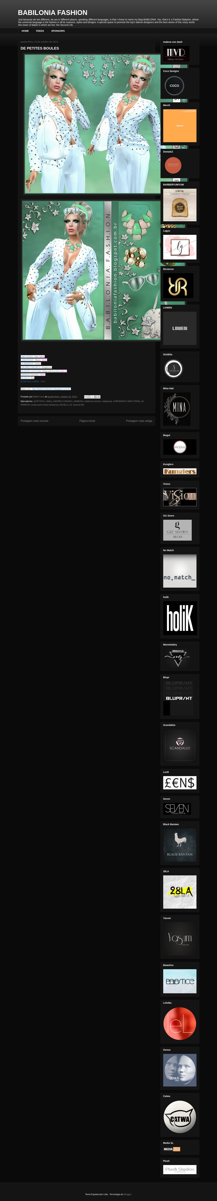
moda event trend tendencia (44, 405)
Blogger (127, 1194)
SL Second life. (77, 405)
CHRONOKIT (119, 401)
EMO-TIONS (133, 401)
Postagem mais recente (35, 420)
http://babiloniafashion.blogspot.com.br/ (51, 389)
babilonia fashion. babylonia (98, 401)
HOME (25, 31)
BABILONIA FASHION (53, 12)
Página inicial (87, 420)
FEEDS (40, 31)
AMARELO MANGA (62, 401)
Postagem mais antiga (139, 420)
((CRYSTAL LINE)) (42, 401)
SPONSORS (58, 31)
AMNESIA (78, 401)
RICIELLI (64, 405)
